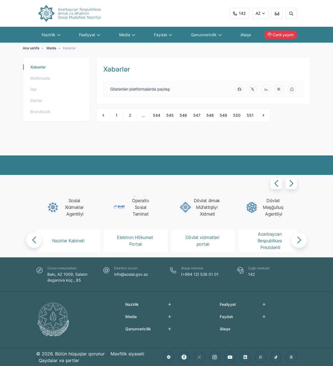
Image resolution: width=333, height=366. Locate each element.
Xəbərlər (38, 67)
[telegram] (278, 89)
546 (183, 115)
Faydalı (163, 34)
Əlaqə (246, 34)
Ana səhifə (31, 48)
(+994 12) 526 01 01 (200, 274)
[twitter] (252, 89)
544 (156, 115)
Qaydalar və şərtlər (59, 360)
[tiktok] (275, 357)
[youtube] (230, 357)
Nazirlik (51, 34)
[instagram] (214, 357)
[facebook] (239, 89)
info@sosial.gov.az (131, 274)
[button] (276, 183)
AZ (258, 13)
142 (239, 13)
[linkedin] (265, 89)
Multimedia (40, 78)
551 (250, 115)
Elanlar (36, 100)
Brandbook (40, 111)
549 (223, 115)
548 (210, 115)
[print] (291, 89)
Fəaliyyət (90, 34)
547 (196, 115)
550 (237, 115)
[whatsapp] (260, 357)
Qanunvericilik (206, 34)
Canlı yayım (280, 34)
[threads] (291, 357)
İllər (33, 89)
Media (127, 34)
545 (170, 115)
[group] (67, 207)
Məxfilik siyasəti (127, 354)
